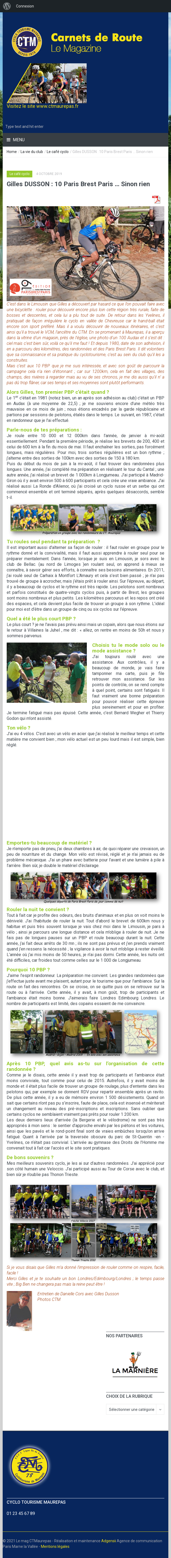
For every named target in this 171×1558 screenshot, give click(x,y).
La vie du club (32, 152)
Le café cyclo (58, 152)
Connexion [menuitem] (25, 6)
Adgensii (108, 1541)
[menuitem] (7, 6)
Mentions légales (55, 1546)
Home (12, 152)
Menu (18, 139)
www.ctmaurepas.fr (57, 106)
